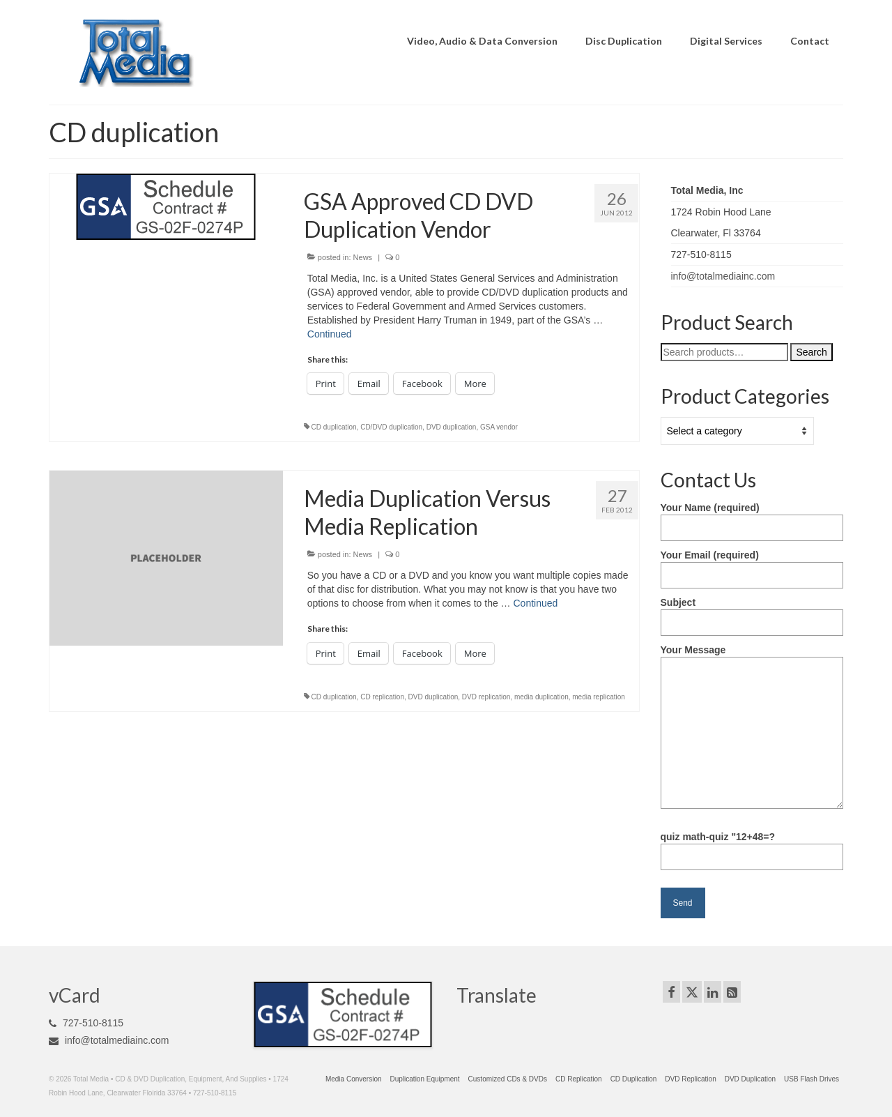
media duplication (541, 697)
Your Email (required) (752, 565)
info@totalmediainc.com (723, 276)
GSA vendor (499, 427)
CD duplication (334, 427)
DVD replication (486, 697)
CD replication (382, 697)
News (363, 257)
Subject (752, 612)
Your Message (752, 656)
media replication (598, 697)
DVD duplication (451, 427)
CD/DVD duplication (391, 427)
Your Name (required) (752, 517)
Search (811, 352)
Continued (329, 334)
